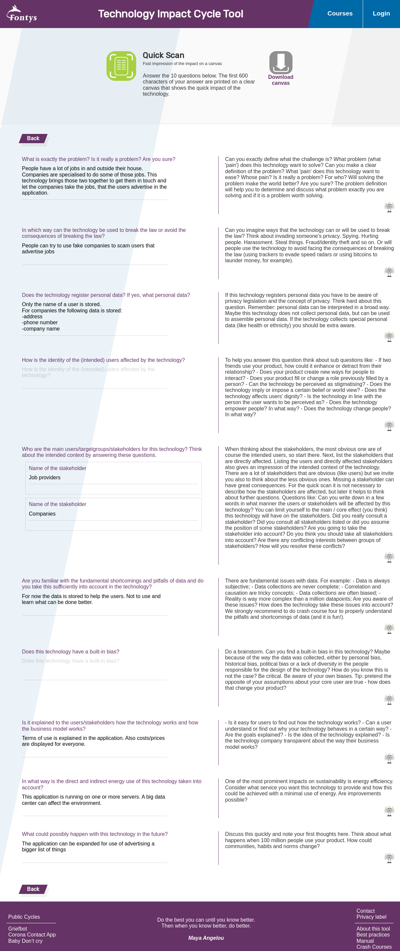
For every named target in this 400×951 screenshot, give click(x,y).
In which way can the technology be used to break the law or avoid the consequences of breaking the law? (104, 233)
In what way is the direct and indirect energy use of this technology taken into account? (111, 784)
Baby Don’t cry (25, 941)
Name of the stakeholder (57, 468)
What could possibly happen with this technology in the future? (95, 834)
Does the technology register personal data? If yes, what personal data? (106, 295)
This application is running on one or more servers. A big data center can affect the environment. (94, 803)
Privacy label (371, 917)
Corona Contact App (32, 934)
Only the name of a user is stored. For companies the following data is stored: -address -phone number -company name (94, 317)
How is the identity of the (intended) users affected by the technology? (103, 360)
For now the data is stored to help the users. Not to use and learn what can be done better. (94, 603)
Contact (365, 911)
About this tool (373, 929)
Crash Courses (374, 947)
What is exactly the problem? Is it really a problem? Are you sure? (98, 159)
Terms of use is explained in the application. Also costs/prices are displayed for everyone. (94, 744)
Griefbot (17, 929)
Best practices (372, 934)
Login (381, 13)
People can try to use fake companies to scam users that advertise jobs (94, 252)
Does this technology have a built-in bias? (70, 651)
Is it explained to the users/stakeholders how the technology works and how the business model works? (110, 725)
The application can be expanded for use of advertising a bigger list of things (94, 850)
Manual (365, 941)
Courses (340, 13)
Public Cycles (24, 917)
